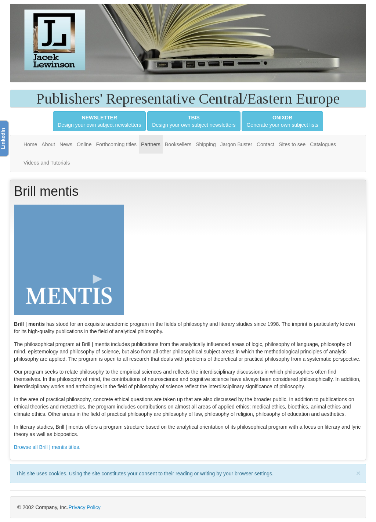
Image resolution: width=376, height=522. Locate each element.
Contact (265, 144)
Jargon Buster (236, 144)
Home (30, 144)
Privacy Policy (85, 507)
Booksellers (178, 144)
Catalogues (323, 144)
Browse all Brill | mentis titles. (47, 447)
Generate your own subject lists (282, 121)
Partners (150, 144)
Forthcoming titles (116, 144)
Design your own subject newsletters (99, 121)
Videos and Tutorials (47, 163)
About (48, 144)
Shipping (206, 144)
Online (84, 144)
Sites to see (292, 144)
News (65, 144)
